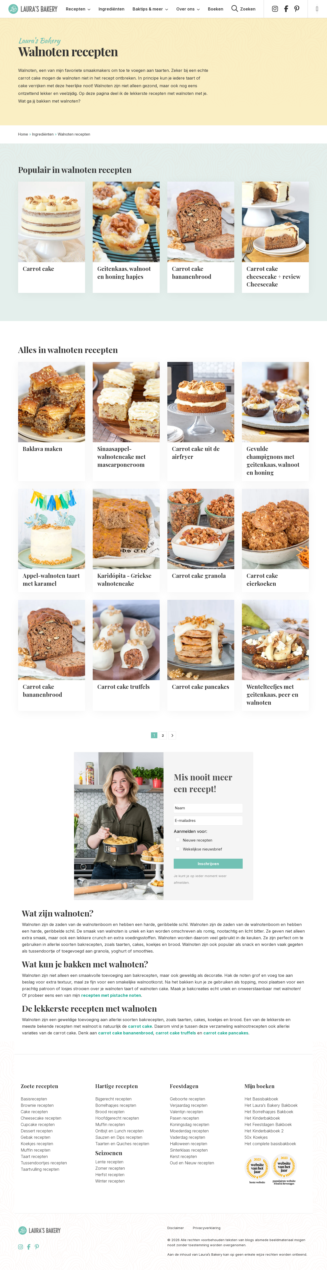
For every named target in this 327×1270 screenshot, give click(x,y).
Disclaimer (175, 1228)
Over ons (188, 9)
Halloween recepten (188, 1143)
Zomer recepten (110, 1168)
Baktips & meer (150, 9)
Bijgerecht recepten (113, 1098)
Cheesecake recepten (41, 1118)
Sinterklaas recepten (189, 1150)
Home (23, 134)
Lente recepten (109, 1161)
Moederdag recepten (189, 1130)
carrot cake (140, 1026)
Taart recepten (34, 1156)
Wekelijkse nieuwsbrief (202, 849)
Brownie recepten (37, 1105)
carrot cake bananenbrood (125, 1032)
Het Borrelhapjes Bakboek (268, 1111)
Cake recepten (34, 1111)
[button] (208, 840)
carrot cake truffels (176, 1032)
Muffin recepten (35, 1150)
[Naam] (208, 808)
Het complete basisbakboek (270, 1143)
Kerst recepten (183, 1156)
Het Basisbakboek (261, 1098)
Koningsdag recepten (189, 1124)
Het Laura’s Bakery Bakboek (271, 1105)
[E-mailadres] (208, 821)
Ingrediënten (111, 9)
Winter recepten (110, 1181)
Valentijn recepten (186, 1111)
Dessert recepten (37, 1130)
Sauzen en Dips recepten (118, 1137)
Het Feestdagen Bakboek (268, 1124)
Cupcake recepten (38, 1124)
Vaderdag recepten (187, 1137)
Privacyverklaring (206, 1228)
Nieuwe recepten (197, 840)
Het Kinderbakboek (262, 1118)
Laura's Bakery (33, 9)
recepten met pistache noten (111, 995)
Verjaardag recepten (188, 1105)
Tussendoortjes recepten (44, 1162)
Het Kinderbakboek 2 (264, 1130)
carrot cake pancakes (225, 1032)
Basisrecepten (34, 1098)
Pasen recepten (184, 1118)
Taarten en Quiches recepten (122, 1143)
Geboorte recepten (187, 1098)
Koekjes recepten (37, 1143)
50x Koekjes (256, 1137)
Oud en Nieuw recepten (192, 1162)
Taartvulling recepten (40, 1169)
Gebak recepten (35, 1137)
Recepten (78, 9)
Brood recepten (109, 1111)
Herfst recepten (109, 1174)
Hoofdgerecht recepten (117, 1118)
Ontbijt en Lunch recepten (119, 1130)
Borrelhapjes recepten (115, 1105)
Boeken (215, 9)
